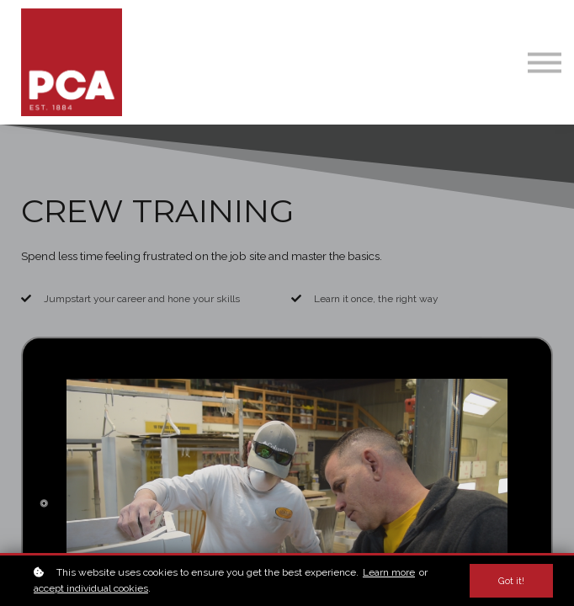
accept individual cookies (91, 588)
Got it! (511, 581)
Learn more (389, 572)
